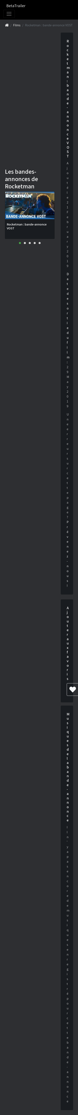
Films (17, 25)
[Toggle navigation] (9, 14)
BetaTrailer (15, 5)
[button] (19, 243)
